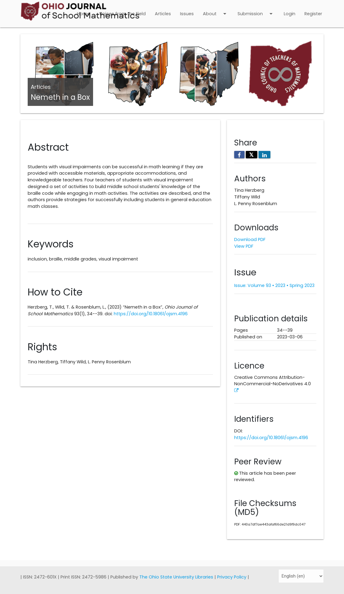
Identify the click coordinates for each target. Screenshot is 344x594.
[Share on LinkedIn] (264, 154)
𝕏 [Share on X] (251, 154)
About (215, 9)
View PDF (243, 246)
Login (289, 14)
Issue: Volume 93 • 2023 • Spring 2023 (274, 285)
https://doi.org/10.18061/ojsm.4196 (151, 314)
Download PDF (250, 239)
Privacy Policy (232, 577)
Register (313, 14)
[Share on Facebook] (239, 154)
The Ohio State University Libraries (176, 577)
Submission (256, 9)
